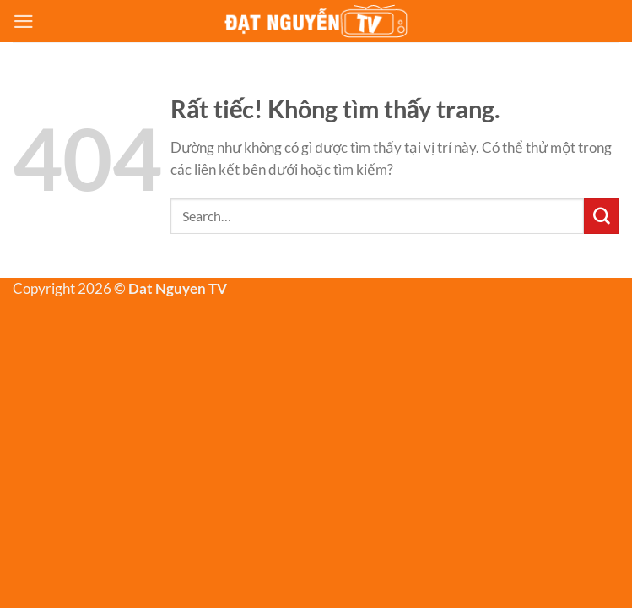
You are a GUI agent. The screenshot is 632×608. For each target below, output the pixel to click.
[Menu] (24, 21)
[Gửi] (601, 216)
